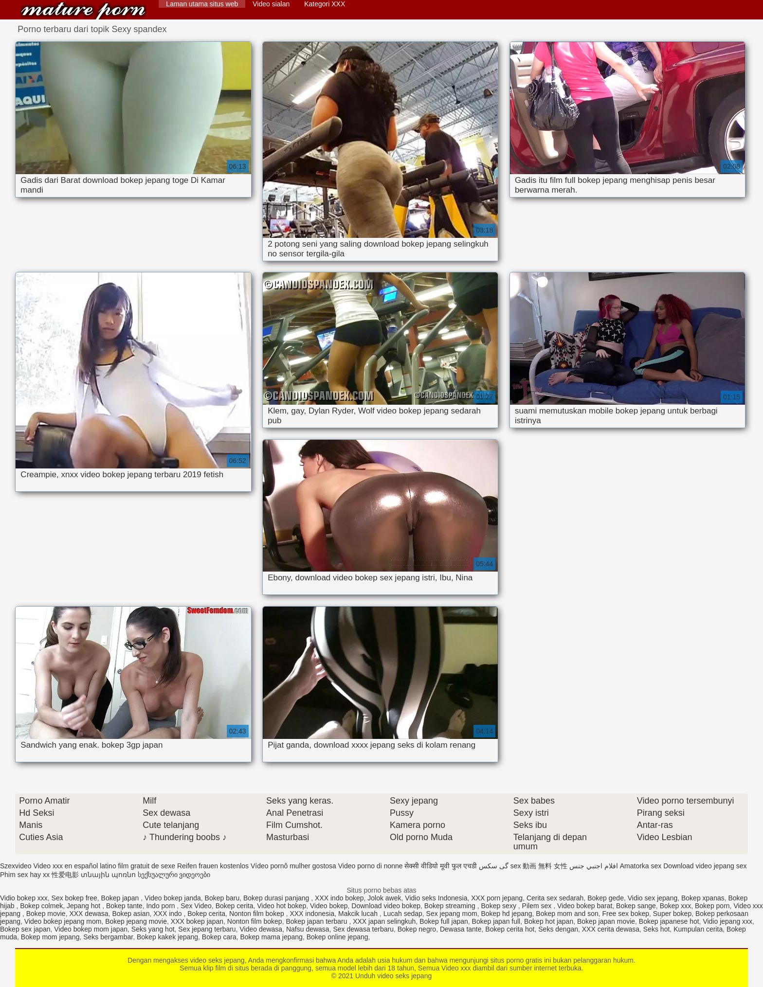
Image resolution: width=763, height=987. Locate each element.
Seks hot (656, 929)
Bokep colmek (41, 906)
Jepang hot (84, 906)
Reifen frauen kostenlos (213, 866)
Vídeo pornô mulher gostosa (293, 866)
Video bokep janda (173, 898)
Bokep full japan (443, 921)
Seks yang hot (153, 929)
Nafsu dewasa (307, 929)
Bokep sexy (499, 906)
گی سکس (494, 866)
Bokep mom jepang (50, 937)
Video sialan (271, 4)
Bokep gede (605, 898)
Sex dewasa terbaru (363, 929)
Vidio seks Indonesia (436, 898)
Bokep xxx (675, 906)
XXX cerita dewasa (610, 929)
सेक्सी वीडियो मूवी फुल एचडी (440, 866)
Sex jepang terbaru (207, 929)
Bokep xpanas (703, 898)
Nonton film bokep (257, 913)
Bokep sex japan (25, 929)
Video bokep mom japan (90, 929)
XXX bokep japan (197, 921)
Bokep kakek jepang (167, 937)
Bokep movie (46, 913)
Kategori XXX (324, 4)
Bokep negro (417, 929)
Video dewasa (260, 929)
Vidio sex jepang (652, 898)
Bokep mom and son (567, 913)
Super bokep (672, 913)
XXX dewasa (88, 913)
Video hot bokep (281, 906)
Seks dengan (558, 929)
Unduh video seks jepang (83, 10)
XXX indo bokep (339, 898)
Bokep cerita (235, 906)
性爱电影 (65, 875)
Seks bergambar (108, 937)
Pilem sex (538, 906)
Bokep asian (130, 913)
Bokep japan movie (606, 921)
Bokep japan (121, 898)
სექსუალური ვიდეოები (174, 875)
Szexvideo (16, 866)
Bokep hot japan (548, 921)
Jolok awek (384, 898)
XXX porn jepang (497, 898)
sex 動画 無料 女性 (538, 866)
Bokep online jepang (337, 937)
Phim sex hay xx (25, 875)
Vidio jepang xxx (727, 921)
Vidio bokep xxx (24, 898)
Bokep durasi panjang (277, 898)
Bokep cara (219, 937)
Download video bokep (385, 906)
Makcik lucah (359, 913)
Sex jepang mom (451, 913)
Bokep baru (222, 898)
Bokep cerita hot (509, 929)
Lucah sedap (402, 913)
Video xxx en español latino (74, 866)
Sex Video (196, 906)
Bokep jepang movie (136, 921)
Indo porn (161, 906)
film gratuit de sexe (147, 866)
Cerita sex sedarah (555, 898)
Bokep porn (712, 906)
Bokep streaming (450, 906)
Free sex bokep (626, 913)
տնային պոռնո (108, 875)
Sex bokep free (74, 898)
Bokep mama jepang (271, 937)
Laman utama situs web (202, 4)
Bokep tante (124, 906)
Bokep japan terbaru (317, 921)
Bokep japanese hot (669, 921)
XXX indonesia (312, 913)
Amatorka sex (641, 866)
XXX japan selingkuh (384, 921)
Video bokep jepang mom (63, 921)
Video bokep (329, 906)
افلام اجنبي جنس (593, 866)
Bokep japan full (496, 921)
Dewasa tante (461, 929)
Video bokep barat (584, 906)
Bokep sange (636, 906)
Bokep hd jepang (506, 913)
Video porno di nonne (370, 866)
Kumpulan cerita (698, 929)
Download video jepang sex (704, 866)
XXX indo (168, 913)
